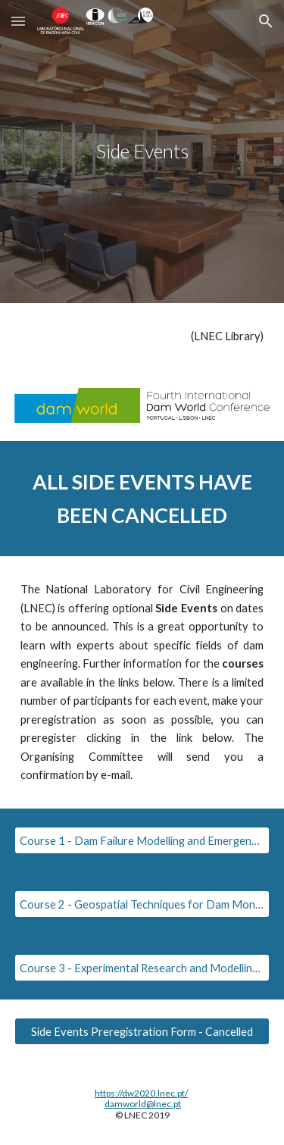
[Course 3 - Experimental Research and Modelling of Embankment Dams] (142, 967)
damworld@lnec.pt (143, 1103)
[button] (18, 21)
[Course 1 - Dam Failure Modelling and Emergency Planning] (142, 840)
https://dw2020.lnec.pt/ (141, 1093)
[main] (142, 151)
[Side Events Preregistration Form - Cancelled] (142, 1031)
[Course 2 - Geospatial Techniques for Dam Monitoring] (142, 904)
